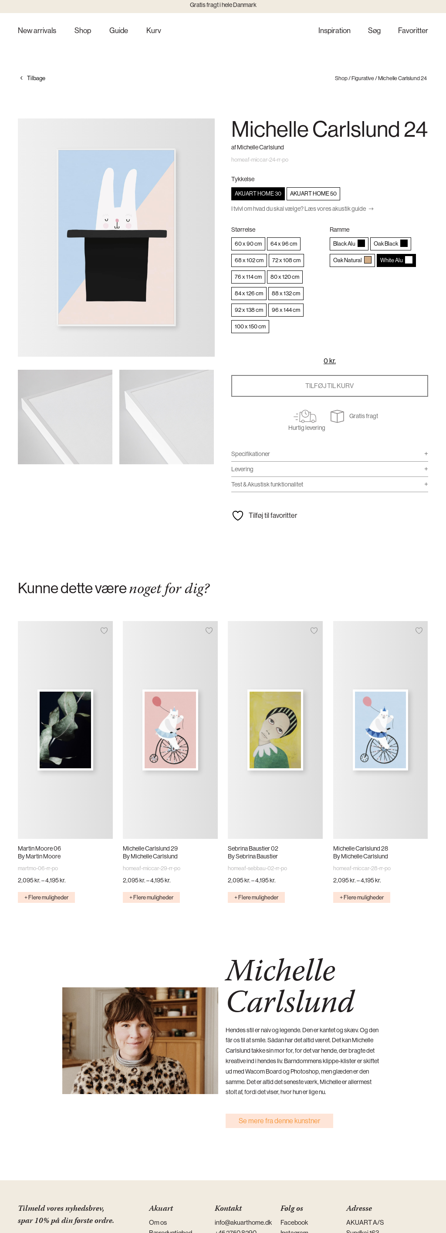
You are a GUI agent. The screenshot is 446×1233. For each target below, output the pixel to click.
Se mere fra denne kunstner (279, 1121)
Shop (82, 31)
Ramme (339, 229)
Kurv (153, 31)
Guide (118, 31)
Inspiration (334, 31)
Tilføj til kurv (329, 385)
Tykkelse (242, 179)
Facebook (294, 1222)
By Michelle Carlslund (150, 856)
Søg (374, 31)
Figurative (362, 78)
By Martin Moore (39, 856)
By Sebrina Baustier (253, 856)
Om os (158, 1222)
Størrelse (243, 229)
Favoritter (413, 31)
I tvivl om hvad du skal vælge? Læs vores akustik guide (298, 208)
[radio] (258, 193)
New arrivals (37, 31)
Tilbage (36, 78)
